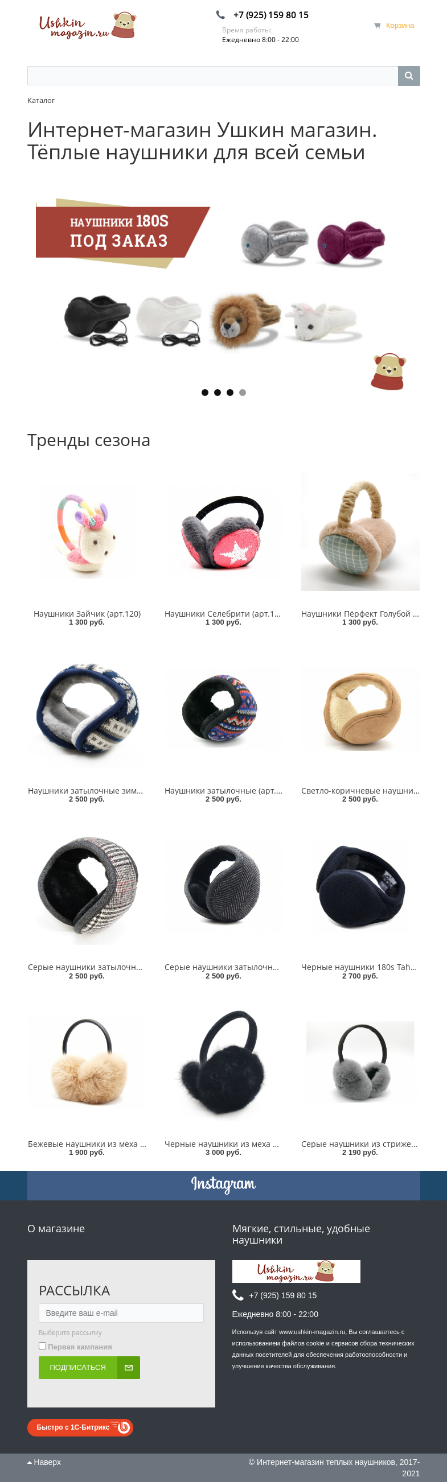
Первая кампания (80, 1347)
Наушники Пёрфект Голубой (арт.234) (373, 613)
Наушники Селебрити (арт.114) (225, 613)
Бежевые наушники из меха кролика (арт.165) (118, 1143)
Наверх (44, 1462)
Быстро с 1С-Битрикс (73, 1427)
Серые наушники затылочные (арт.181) (242, 966)
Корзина (400, 25)
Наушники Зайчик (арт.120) (87, 613)
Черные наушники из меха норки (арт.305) (249, 1143)
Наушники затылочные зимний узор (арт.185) (118, 790)
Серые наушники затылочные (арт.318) (105, 966)
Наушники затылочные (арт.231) (228, 790)
